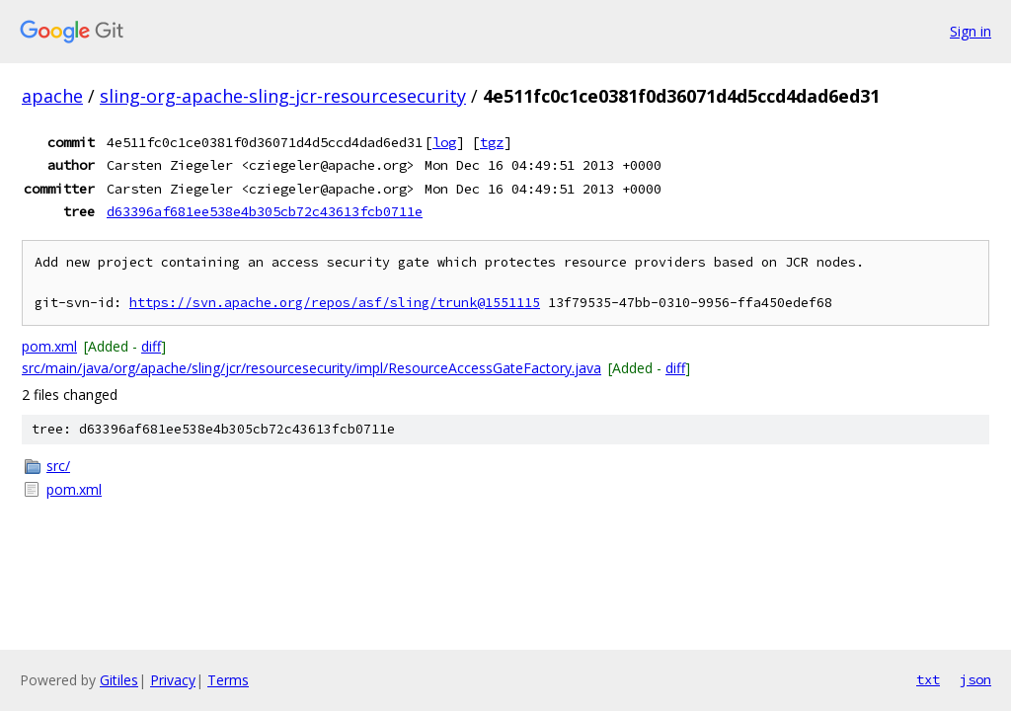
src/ (58, 465)
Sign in (970, 31)
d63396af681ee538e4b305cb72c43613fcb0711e (265, 211)
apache (52, 96)
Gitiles (119, 680)
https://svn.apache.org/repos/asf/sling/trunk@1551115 (334, 302)
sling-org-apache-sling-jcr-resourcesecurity (283, 96)
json (975, 679)
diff (151, 346)
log (444, 142)
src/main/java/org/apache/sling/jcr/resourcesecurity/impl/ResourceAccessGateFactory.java (311, 367)
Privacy (172, 680)
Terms (228, 680)
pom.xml (49, 346)
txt (928, 679)
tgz (492, 142)
